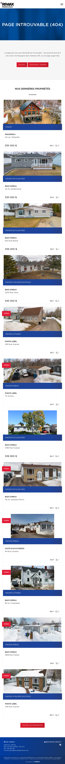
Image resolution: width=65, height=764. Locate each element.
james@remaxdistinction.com (18, 750)
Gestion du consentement (53, 758)
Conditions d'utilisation (36, 758)
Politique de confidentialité (19, 758)
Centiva (36, 761)
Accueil (22, 64)
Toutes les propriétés (32, 725)
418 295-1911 (10, 748)
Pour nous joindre (38, 64)
